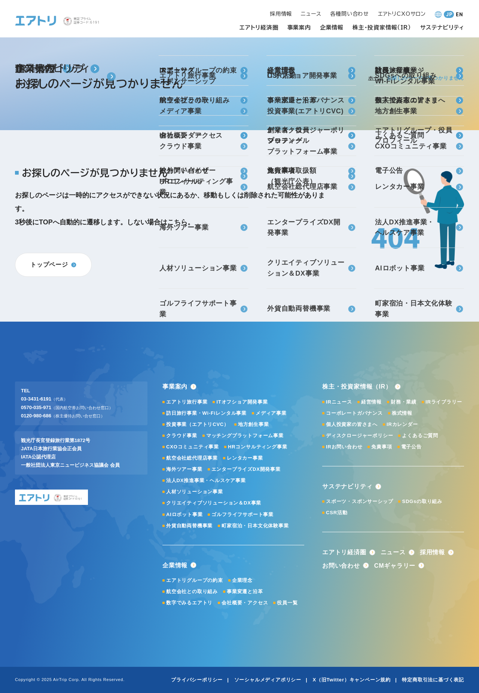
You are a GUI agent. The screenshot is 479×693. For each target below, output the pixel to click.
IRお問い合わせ (344, 447)
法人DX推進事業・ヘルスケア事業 (206, 480)
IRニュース (339, 402)
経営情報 (371, 402)
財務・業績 (404, 402)
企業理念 (242, 580)
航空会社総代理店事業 (192, 458)
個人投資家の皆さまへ (352, 424)
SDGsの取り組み (422, 501)
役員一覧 (287, 602)
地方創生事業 (253, 424)
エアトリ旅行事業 (186, 402)
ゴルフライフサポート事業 (242, 514)
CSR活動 (336, 512)
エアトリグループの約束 (194, 580)
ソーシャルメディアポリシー (267, 680)
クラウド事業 (181, 435)
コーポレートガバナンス (354, 413)
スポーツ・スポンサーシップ (359, 501)
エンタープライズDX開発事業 (246, 469)
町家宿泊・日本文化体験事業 (255, 525)
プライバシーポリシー (197, 680)
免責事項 (381, 447)
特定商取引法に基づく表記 (433, 680)
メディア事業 (271, 413)
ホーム (376, 78)
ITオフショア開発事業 (242, 402)
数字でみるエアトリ (189, 602)
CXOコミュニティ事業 (192, 447)
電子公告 (411, 447)
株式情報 (402, 413)
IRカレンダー (402, 424)
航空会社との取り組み (192, 591)
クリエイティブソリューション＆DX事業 (213, 503)
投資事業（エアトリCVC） (197, 424)
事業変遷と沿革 (245, 591)
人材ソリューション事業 (194, 491)
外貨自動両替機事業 (189, 525)
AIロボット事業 (184, 514)
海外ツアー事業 (184, 469)
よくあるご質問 (420, 435)
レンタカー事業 (245, 458)
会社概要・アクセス (245, 602)
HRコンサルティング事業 (257, 447)
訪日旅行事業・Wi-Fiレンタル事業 (206, 413)
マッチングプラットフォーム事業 (245, 435)
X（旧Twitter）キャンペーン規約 (351, 680)
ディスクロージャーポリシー (359, 435)
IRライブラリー (443, 402)
